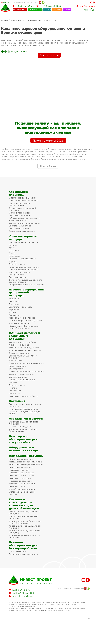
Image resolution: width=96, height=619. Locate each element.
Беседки (13, 382)
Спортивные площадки (18, 193)
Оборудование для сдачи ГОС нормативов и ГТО (24, 219)
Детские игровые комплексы (23, 242)
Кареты (12, 312)
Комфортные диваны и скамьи (25, 350)
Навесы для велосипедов (21, 473)
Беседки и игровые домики (22, 259)
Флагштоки (14, 393)
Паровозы (14, 301)
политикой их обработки (59, 610)
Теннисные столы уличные (22, 231)
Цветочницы (15, 391)
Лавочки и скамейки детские (24, 347)
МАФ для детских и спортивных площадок (24, 335)
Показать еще (49, 55)
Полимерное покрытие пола (23, 409)
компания (57, 9)
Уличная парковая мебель (22, 342)
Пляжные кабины (17, 366)
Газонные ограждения (20, 426)
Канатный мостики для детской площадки (24, 527)
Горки (12, 253)
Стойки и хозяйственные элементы (26, 371)
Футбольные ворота (19, 228)
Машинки (14, 299)
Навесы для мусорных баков (23, 396)
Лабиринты (14, 315)
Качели (12, 248)
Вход (81, 6)
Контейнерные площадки (22, 489)
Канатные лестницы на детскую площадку (25, 532)
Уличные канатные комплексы (24, 223)
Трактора (14, 304)
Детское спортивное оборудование (19, 204)
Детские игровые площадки (23, 238)
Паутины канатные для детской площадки (24, 513)
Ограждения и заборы (26, 418)
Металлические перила (21, 467)
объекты (47, 9)
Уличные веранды (18, 377)
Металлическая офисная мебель (26, 464)
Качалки (13, 245)
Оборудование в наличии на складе (23, 449)
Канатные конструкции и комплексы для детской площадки (24, 504)
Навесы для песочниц (20, 478)
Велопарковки (16, 369)
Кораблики (14, 310)
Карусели (14, 250)
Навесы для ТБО (17, 486)
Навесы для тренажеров (21, 475)
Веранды (13, 261)
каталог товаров (20, 9)
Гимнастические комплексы (23, 200)
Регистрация (89, 6)
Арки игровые (16, 360)
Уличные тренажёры (19, 213)
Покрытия (17, 400)
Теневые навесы (17, 264)
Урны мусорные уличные (21, 374)
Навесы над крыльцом (20, 481)
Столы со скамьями (19, 353)
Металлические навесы (21, 459)
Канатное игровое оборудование (26, 320)
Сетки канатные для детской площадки (23, 517)
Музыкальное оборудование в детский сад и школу (24, 327)
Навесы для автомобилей (22, 484)
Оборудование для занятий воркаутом (22, 209)
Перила (13, 495)
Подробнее (48, 166)
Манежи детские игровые (22, 318)
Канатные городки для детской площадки (24, 536)
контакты (67, 9)
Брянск (6, 2)
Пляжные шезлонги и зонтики (23, 554)
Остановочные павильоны (22, 492)
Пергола (13, 388)
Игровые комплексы (19, 323)
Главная (5, 20)
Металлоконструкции (26, 455)
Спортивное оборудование (23, 198)
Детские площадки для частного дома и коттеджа (25, 281)
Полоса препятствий (19, 215)
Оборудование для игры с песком (26, 285)
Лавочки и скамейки (19, 345)
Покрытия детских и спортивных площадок (25, 405)
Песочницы (14, 256)
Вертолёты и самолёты (20, 307)
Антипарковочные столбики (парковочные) (23, 430)
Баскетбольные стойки (20, 226)
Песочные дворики (18, 277)
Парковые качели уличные (22, 380)
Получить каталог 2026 (48, 140)
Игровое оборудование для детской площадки (33, 20)
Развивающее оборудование (24, 267)
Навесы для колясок (19, 470)
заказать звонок (35, 9)
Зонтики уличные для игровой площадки (23, 357)
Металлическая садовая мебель (25, 462)
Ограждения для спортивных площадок (23, 423)
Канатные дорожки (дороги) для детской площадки (25, 522)
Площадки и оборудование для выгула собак (23, 439)
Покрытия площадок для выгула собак (24, 413)
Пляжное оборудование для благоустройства (23, 545)
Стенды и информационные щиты (26, 363)
